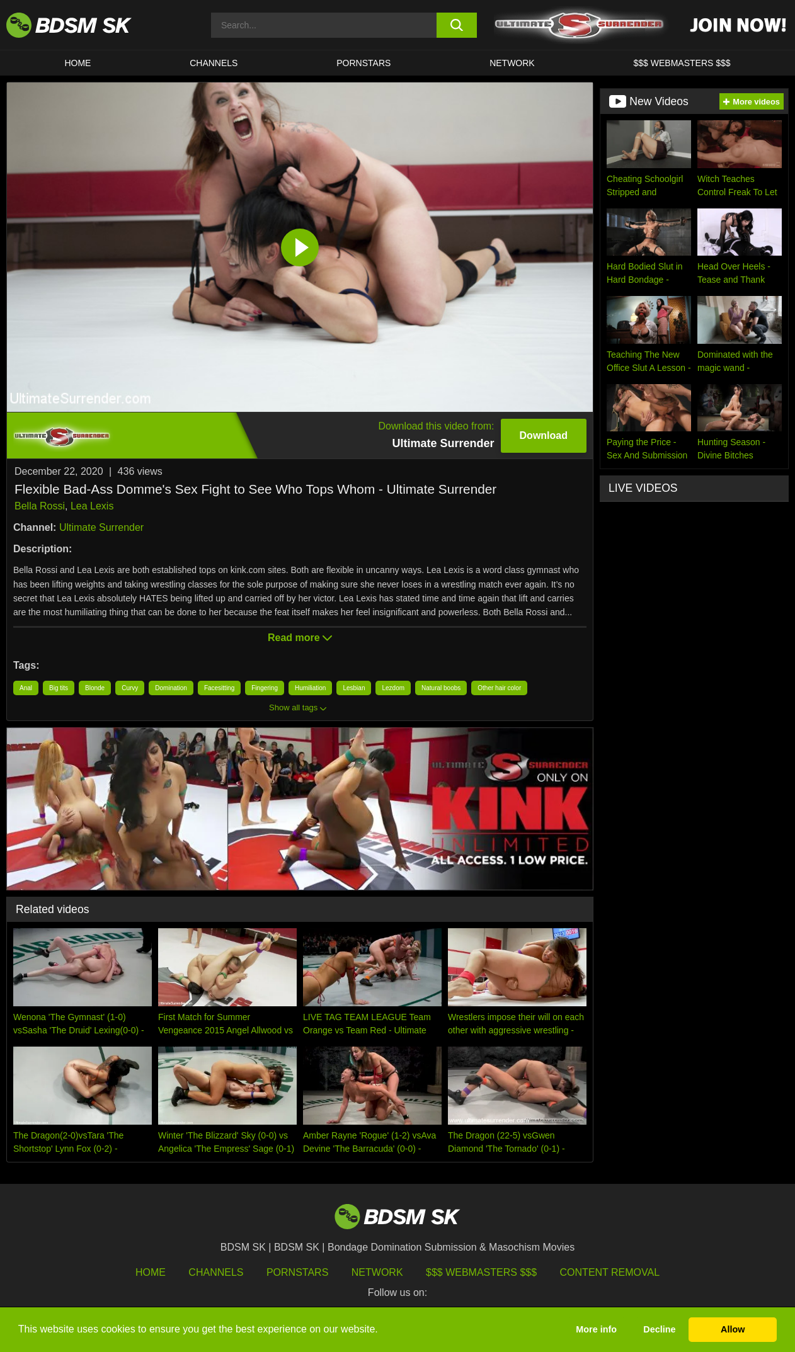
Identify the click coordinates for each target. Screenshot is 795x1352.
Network (512, 63)
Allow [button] (733, 1329)
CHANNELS (213, 63)
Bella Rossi (39, 506)
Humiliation (310, 688)
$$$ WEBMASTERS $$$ (682, 63)
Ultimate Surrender (101, 527)
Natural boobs (440, 688)
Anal (26, 688)
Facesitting (219, 688)
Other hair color (499, 688)
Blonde (95, 688)
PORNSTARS (363, 63)
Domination (171, 688)
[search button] (456, 25)
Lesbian (354, 688)
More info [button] (596, 1329)
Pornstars (297, 1272)
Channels (215, 1272)
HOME (77, 63)
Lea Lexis (92, 506)
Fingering (264, 688)
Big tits (58, 688)
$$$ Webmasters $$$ (481, 1272)
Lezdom (393, 688)
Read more (300, 637)
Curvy (130, 688)
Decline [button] (659, 1329)
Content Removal (610, 1272)
